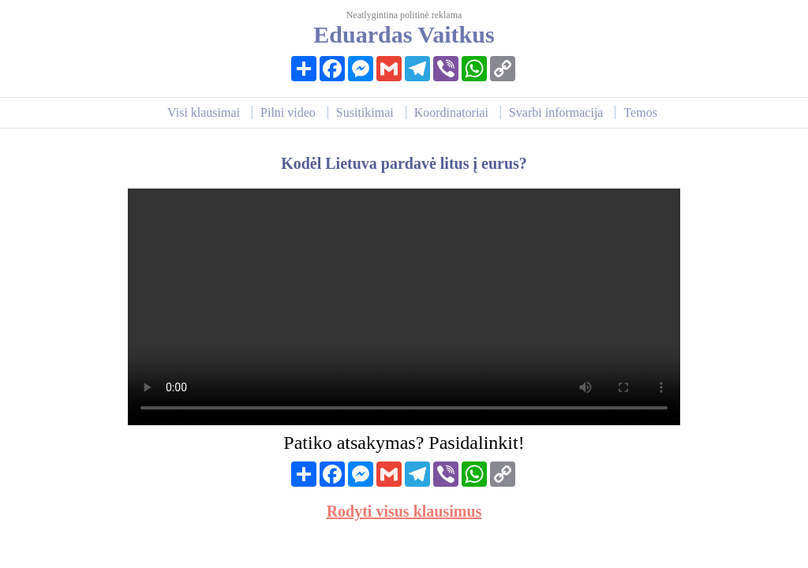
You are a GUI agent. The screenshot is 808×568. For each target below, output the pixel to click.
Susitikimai (365, 112)
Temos (639, 112)
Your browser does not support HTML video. (404, 307)
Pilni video (288, 112)
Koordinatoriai (451, 112)
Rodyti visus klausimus (404, 511)
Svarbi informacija (556, 112)
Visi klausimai (203, 112)
